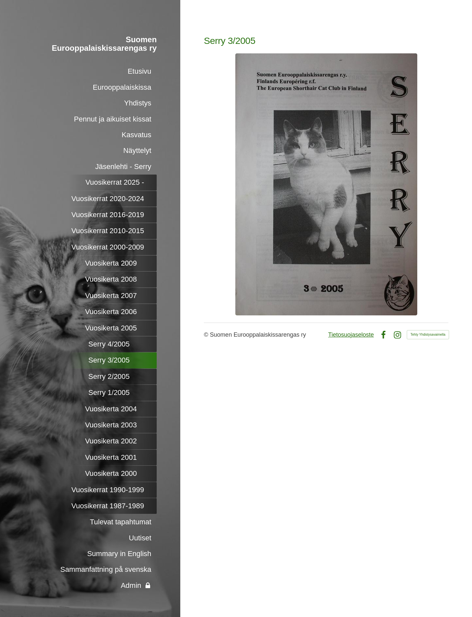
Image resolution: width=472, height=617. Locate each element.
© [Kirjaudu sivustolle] (207, 334)
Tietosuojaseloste (351, 334)
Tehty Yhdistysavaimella (427, 334)
